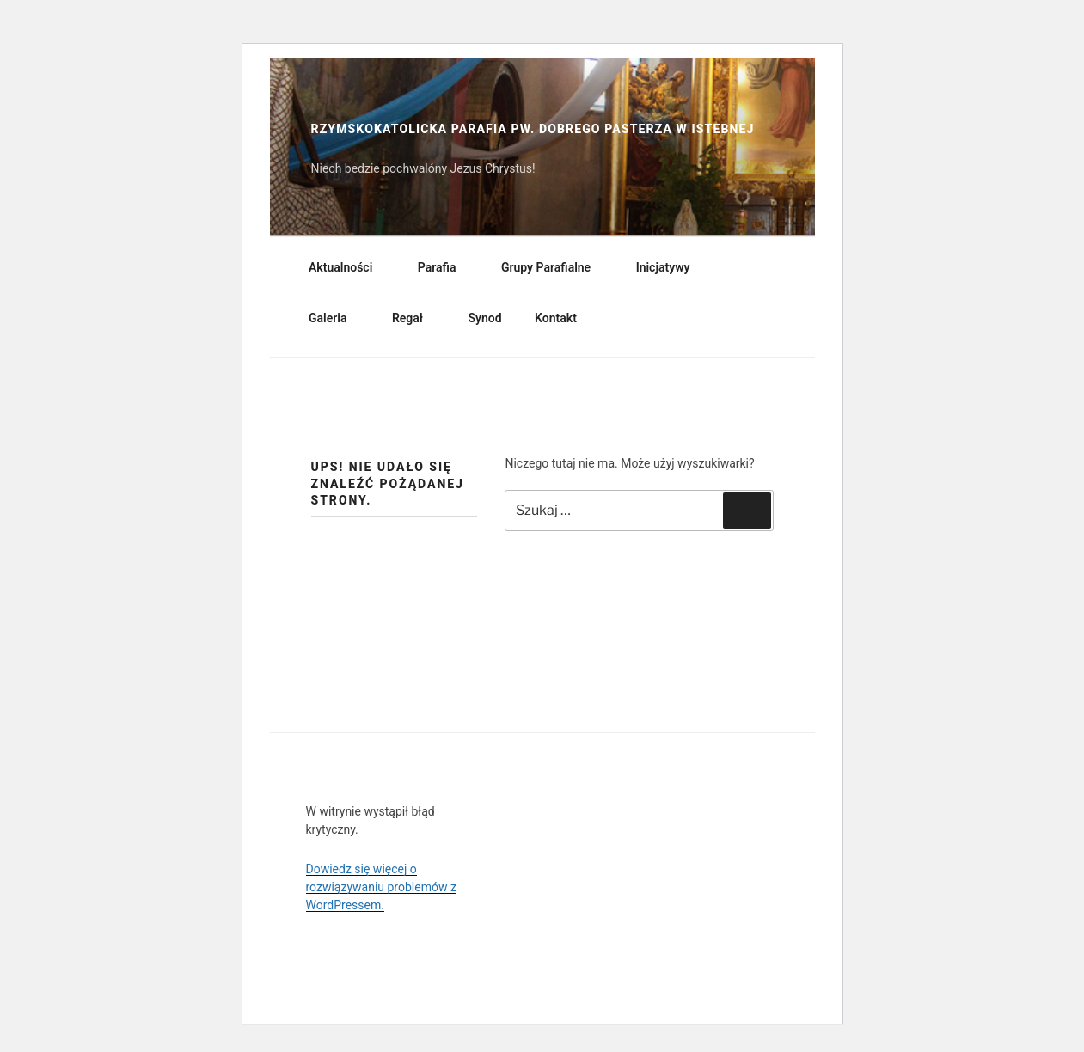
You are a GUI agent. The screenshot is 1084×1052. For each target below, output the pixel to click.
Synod (485, 318)
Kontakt (556, 318)
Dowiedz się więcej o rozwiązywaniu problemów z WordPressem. (381, 887)
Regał (415, 318)
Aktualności (349, 267)
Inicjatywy (671, 267)
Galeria (336, 318)
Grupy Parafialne (554, 267)
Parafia (445, 267)
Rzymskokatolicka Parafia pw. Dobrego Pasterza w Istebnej (533, 129)
